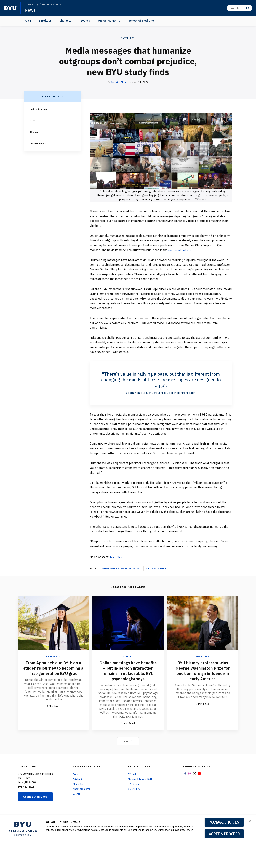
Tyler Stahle (118, 557)
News (30, 10)
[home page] (10, 8)
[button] (250, 821)
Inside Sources (38, 109)
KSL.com (34, 131)
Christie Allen (119, 82)
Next (128, 746)
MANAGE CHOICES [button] (224, 822)
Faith (27, 20)
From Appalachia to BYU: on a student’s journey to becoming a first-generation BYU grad (53, 670)
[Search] (239, 8)
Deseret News (38, 143)
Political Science (155, 568)
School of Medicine (141, 20)
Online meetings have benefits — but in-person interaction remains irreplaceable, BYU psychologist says (128, 673)
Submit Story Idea (36, 802)
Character (66, 20)
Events (85, 20)
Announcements (109, 20)
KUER (32, 120)
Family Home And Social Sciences (120, 568)
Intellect (45, 20)
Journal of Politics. (180, 250)
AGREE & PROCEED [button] (224, 833)
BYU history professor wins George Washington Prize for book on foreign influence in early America (202, 670)
